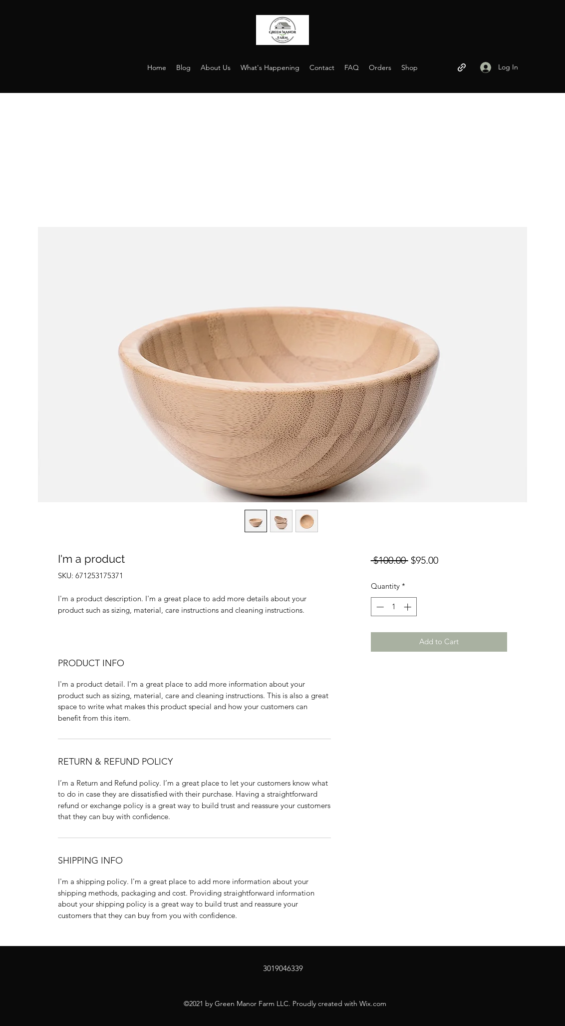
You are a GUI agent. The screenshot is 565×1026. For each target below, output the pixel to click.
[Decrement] (379, 607)
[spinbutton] (393, 607)
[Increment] (408, 607)
